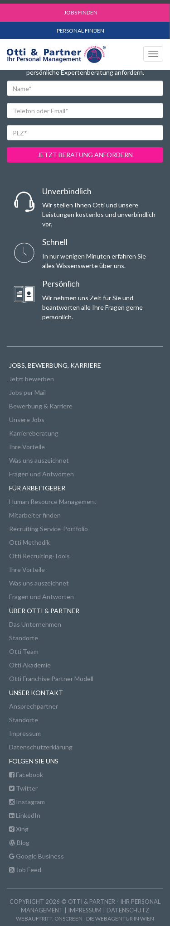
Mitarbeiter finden (35, 515)
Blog (19, 842)
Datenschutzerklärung (41, 747)
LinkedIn (24, 815)
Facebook (26, 774)
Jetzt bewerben (31, 379)
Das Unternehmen (35, 624)
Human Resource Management (53, 501)
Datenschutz (128, 910)
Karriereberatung (33, 433)
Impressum (25, 733)
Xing (19, 829)
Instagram (27, 802)
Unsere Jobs (26, 419)
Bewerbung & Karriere (41, 406)
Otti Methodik (29, 542)
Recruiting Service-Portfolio (48, 529)
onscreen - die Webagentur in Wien (104, 918)
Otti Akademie (30, 665)
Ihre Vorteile (27, 447)
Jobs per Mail (27, 392)
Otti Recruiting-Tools (39, 556)
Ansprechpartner (33, 706)
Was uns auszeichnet (39, 460)
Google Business (36, 856)
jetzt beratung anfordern (85, 154)
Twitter (23, 788)
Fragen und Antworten (41, 474)
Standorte (23, 638)
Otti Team (24, 651)
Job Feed (25, 869)
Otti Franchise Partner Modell (51, 678)
